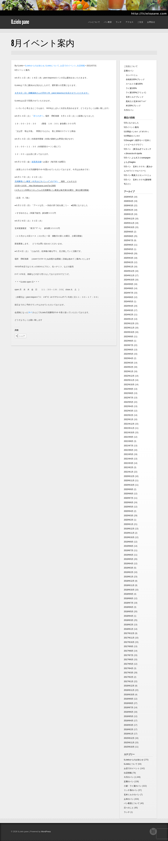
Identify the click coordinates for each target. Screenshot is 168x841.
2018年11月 (129, 585)
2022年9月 (128, 389)
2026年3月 (128, 205)
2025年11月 (129, 223)
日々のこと (129, 808)
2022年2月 (128, 415)
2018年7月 (128, 603)
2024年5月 (128, 301)
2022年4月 (128, 406)
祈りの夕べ (38, 116)
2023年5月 (128, 354)
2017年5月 (128, 664)
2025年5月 (128, 249)
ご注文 (140, 22)
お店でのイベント (68, 66)
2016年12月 (129, 686)
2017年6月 (128, 659)
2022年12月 (129, 376)
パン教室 (108, 22)
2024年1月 (128, 319)
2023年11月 (129, 328)
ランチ (119, 22)
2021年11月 (129, 428)
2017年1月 (128, 681)
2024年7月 (128, 293)
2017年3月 (128, 672)
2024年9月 (128, 284)
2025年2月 (128, 262)
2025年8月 (128, 236)
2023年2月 (128, 367)
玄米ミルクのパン (132, 795)
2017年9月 (128, 646)
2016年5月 (128, 716)
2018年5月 (128, 611)
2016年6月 (128, 712)
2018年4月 (128, 616)
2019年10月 (129, 537)
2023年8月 (128, 341)
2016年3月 (128, 725)
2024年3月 (128, 310)
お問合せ (151, 22)
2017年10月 (129, 642)
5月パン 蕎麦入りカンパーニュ (138, 175)
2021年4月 (128, 459)
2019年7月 (128, 550)
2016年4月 (128, 720)
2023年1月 (128, 371)
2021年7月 (128, 445)
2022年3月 (128, 411)
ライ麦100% (130, 88)
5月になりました (131, 123)
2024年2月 (128, 314)
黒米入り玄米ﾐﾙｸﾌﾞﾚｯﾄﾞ (135, 101)
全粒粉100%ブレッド (134, 79)
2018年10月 (129, 590)
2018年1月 (128, 629)
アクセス (129, 22)
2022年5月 (128, 402)
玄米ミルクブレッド (134, 97)
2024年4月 (128, 306)
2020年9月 (128, 489)
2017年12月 (129, 633)
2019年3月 (128, 568)
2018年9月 (128, 594)
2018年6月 (128, 607)
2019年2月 (128, 572)
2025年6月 (128, 245)
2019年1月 (128, 577)
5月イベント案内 (131, 127)
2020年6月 (128, 502)
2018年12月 (129, 581)
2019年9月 (128, 542)
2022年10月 (129, 384)
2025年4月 (128, 253)
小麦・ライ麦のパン (133, 786)
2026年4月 (128, 201)
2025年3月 (128, 258)
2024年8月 (128, 288)
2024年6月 (128, 297)
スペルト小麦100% (133, 84)
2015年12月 (129, 738)
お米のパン (129, 799)
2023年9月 (128, 336)
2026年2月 (128, 210)
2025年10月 (129, 227)
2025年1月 (128, 266)
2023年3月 (128, 363)
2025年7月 (128, 240)
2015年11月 (129, 742)
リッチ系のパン (131, 790)
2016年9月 (128, 699)
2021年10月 (129, 432)
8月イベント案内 (42, 43)
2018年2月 (128, 625)
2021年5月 (128, 454)
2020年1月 (128, 524)
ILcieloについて (52, 66)
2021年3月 (128, 463)
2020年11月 (129, 480)
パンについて (94, 22)
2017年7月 (128, 655)
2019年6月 (128, 555)
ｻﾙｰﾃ (30, 312)
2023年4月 (128, 358)
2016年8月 (128, 703)
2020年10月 (129, 485)
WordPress (46, 832)
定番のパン (129, 71)
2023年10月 (129, 332)
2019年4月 (128, 563)
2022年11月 (129, 380)
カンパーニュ (131, 75)
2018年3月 (128, 620)
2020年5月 (128, 507)
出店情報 (81, 66)
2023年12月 (129, 323)
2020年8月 (128, 493)
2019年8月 (128, 546)
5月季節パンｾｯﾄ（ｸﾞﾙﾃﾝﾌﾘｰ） (137, 132)
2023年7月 (128, 345)
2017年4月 (128, 668)
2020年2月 (128, 520)
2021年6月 (128, 450)
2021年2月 (128, 467)
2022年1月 (128, 419)
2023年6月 (128, 350)
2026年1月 (128, 214)
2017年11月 (129, 638)
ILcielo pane (20, 22)
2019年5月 (128, 559)
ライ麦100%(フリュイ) (135, 92)
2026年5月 (128, 197)
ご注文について (131, 66)
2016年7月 (128, 707)
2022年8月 (128, 393)
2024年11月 (129, 275)
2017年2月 (128, 677)
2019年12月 (129, 529)
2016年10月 (129, 694)
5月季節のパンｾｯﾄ (132, 136)
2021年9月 (128, 437)
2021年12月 (129, 424)
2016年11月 (129, 690)
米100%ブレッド (132, 105)
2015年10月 (129, 747)
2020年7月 (128, 498)
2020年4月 (128, 511)
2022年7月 (128, 398)
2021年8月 (128, 441)
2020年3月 (128, 515)
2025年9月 (128, 232)
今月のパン (129, 110)
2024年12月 (129, 271)
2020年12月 (129, 476)
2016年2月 (128, 729)
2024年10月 (129, 280)
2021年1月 (128, 472)
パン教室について (132, 803)
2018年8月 (128, 598)
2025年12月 (129, 218)
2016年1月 (128, 734)
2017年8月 (128, 651)
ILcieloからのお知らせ (34, 66)
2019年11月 (129, 533)
